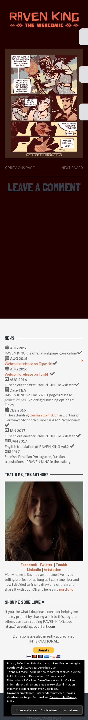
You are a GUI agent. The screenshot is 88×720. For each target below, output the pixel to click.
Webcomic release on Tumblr (27, 374)
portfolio (66, 589)
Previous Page (20, 168)
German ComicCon (44, 415)
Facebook (29, 564)
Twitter (45, 564)
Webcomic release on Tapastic (28, 364)
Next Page (72, 168)
